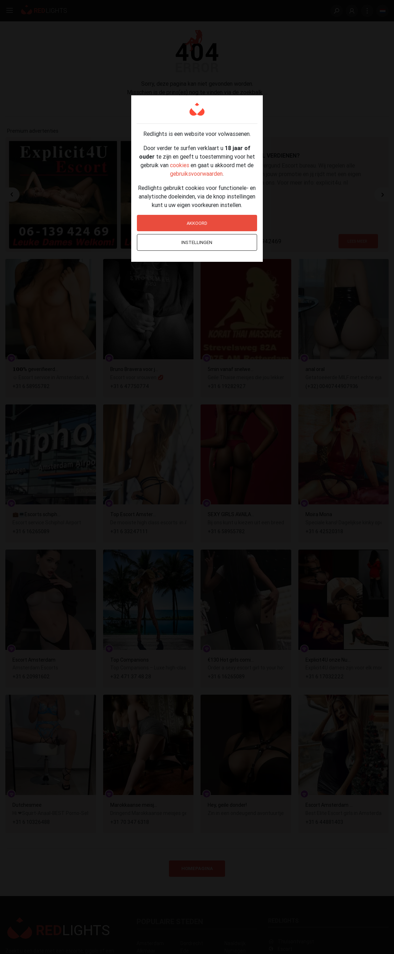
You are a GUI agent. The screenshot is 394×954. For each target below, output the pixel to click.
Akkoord (197, 223)
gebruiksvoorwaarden (196, 173)
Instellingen (196, 242)
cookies (179, 165)
